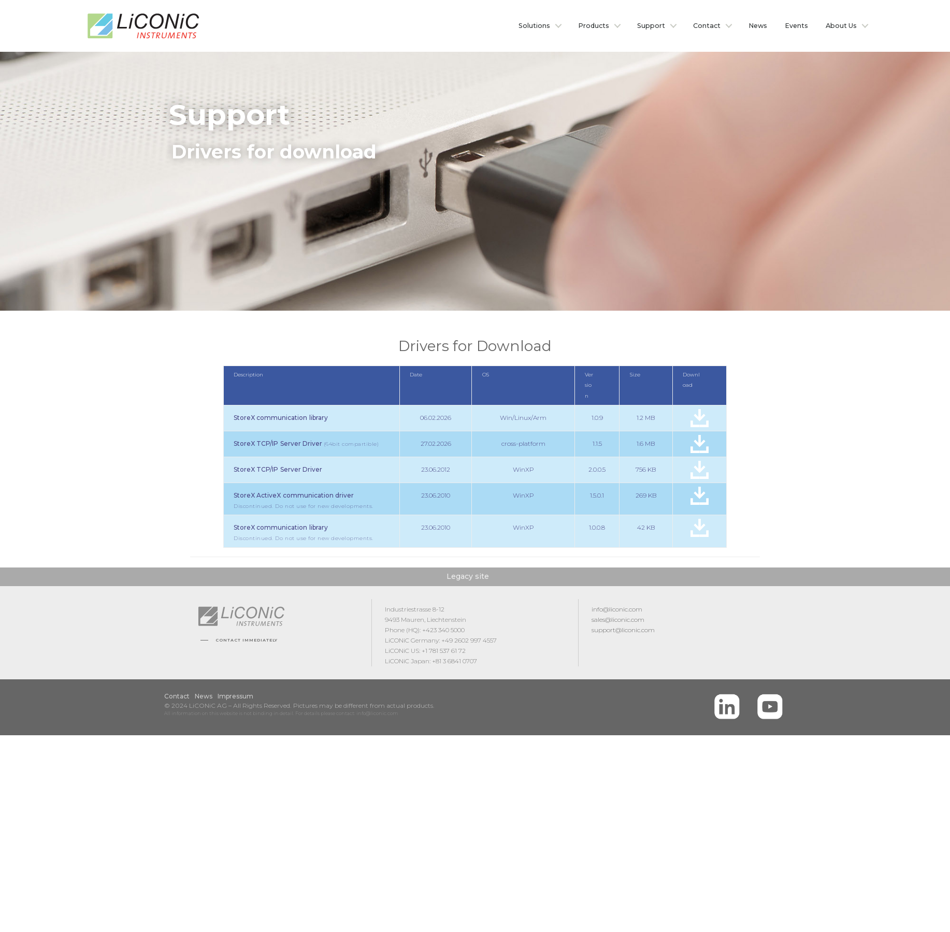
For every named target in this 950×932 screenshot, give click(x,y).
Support (651, 26)
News (758, 26)
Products (593, 26)
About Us (841, 26)
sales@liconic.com (618, 620)
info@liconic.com (617, 610)
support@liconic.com (623, 631)
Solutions (534, 26)
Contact (707, 26)
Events (796, 26)
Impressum (235, 697)
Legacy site (468, 577)
